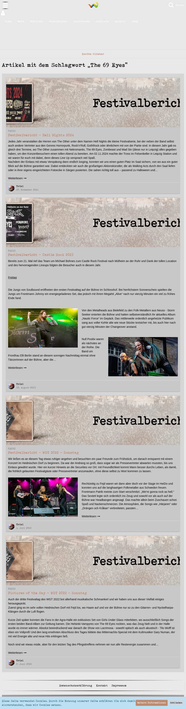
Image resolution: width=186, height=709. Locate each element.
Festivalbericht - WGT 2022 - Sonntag (43, 453)
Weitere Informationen (151, 702)
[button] (93, 13)
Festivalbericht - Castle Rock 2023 (41, 255)
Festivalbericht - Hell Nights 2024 (41, 135)
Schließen (176, 702)
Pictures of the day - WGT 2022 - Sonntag (47, 593)
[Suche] (176, 5)
